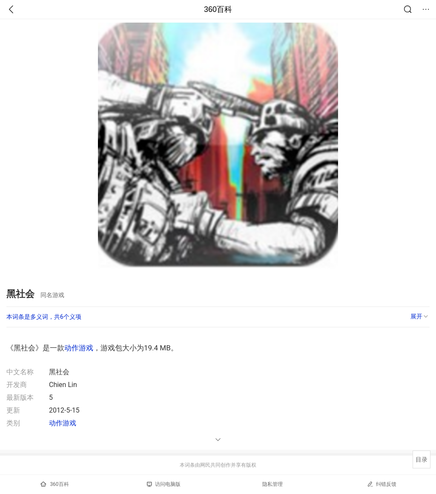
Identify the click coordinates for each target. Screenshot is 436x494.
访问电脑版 (164, 484)
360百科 (218, 9)
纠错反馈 (381, 484)
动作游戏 (78, 348)
